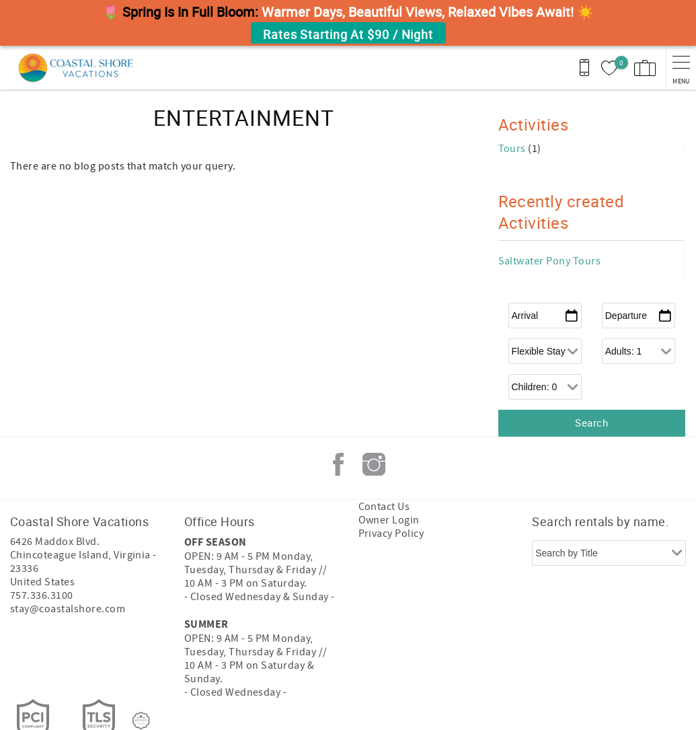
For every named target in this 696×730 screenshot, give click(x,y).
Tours (513, 148)
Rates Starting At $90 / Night (348, 34)
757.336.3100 (41, 595)
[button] (348, 23)
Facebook (338, 464)
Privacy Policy (391, 533)
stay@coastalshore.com (67, 609)
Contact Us (384, 506)
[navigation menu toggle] (681, 67)
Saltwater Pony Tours (549, 261)
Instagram (373, 464)
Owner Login (389, 520)
